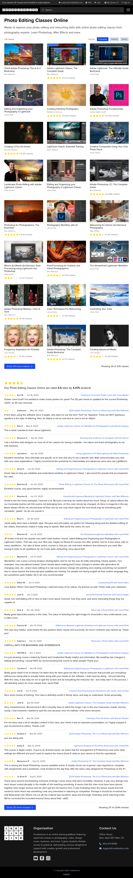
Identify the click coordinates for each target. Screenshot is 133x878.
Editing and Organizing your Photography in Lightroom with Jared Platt (96, 519)
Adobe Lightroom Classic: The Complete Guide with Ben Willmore (98, 703)
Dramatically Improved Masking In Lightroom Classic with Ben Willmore (96, 496)
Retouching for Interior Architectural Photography (108, 226)
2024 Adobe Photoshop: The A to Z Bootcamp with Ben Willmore (99, 410)
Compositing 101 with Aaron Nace (113, 582)
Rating (124, 39)
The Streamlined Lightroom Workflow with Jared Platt (104, 534)
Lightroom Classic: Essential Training (65, 146)
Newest (114, 39)
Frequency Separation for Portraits (21, 349)
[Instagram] (48, 858)
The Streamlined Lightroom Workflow (109, 265)
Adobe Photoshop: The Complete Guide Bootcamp (64, 351)
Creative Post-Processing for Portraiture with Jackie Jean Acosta (99, 691)
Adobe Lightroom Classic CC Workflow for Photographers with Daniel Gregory (93, 426)
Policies (66, 874)
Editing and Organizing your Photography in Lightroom (18, 110)
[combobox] (82, 10)
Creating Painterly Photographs (63, 108)
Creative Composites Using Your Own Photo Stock (109, 148)
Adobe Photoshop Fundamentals (106, 108)
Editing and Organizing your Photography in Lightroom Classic (64, 186)
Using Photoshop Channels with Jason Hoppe (107, 594)
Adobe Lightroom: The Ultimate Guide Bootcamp (109, 70)
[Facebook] (42, 858)
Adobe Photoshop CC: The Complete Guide (109, 186)
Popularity (102, 39)
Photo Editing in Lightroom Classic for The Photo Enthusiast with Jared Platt (94, 484)
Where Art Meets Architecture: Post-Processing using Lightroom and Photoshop (22, 268)
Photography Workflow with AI (62, 225)
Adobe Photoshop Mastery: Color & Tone (22, 310)
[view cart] (98, 2)
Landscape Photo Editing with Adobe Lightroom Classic (23, 186)
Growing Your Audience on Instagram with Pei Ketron (104, 438)
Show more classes (20, 366)
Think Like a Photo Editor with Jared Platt (110, 610)
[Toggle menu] (128, 10)
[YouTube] (35, 858)
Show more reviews (20, 807)
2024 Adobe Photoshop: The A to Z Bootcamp (22, 70)
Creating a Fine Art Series (17, 146)
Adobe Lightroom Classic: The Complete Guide (62, 70)
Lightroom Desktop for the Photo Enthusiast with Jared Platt (101, 746)
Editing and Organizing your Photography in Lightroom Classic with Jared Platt (93, 469)
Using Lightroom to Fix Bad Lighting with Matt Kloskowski (102, 453)
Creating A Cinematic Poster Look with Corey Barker (105, 395)
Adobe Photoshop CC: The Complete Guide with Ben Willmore (100, 761)
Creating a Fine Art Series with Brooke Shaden (107, 718)
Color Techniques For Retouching (64, 308)
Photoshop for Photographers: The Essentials (21, 226)
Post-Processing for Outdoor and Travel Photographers (63, 267)
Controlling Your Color (101, 308)
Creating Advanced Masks (103, 349)
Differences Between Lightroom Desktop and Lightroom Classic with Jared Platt (92, 625)
